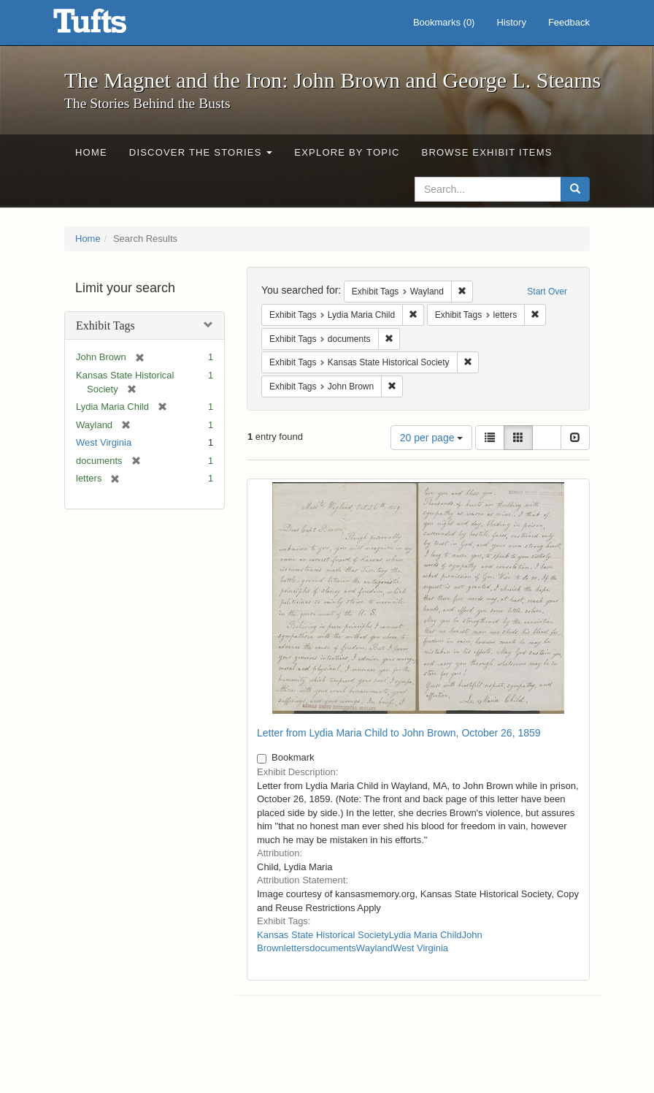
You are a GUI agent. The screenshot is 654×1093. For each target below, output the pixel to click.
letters (296, 947)
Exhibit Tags (105, 325)
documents (332, 947)
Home (91, 152)
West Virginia (103, 442)
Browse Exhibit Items (487, 152)
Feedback (569, 22)
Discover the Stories (201, 152)
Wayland (374, 947)
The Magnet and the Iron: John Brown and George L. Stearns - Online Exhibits (108, 25)
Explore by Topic (346, 152)
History (511, 22)
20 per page (431, 437)
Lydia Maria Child (425, 934)
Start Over (547, 291)
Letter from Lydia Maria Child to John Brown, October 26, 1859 (399, 733)
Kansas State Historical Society (323, 934)
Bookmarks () (444, 22)
